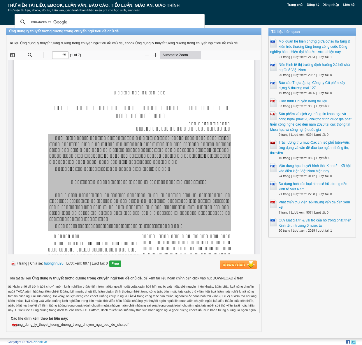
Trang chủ (295, 4)
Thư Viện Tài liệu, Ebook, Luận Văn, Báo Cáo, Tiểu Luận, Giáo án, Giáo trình (94, 5)
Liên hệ (348, 4)
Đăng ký (313, 4)
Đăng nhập (331, 4)
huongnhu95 (54, 264)
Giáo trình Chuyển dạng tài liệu (303, 101)
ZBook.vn (40, 342)
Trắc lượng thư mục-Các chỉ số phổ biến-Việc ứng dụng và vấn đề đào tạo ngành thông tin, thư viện (310, 147)
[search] (108, 22)
